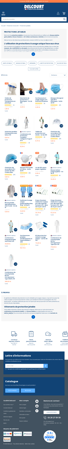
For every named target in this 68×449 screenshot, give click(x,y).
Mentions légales (7, 417)
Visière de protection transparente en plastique (10, 100)
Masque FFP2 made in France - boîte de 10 (26, 169)
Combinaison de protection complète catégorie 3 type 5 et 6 (26, 137)
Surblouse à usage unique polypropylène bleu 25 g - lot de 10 (26, 202)
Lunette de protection (46, 63)
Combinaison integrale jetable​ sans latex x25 (10, 239)
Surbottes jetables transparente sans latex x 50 (11, 133)
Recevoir (28, 390)
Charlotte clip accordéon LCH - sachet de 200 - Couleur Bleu (10, 170)
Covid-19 (17, 46)
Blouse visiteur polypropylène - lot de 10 (57, 171)
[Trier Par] (58, 75)
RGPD (4, 423)
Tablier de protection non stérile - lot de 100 (41, 133)
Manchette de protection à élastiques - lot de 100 (26, 100)
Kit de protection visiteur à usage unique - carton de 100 (41, 238)
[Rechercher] (64, 19)
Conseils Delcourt (7, 408)
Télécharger (12, 390)
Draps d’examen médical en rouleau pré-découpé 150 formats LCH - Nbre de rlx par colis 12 (57, 203)
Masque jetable (20, 63)
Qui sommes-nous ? (8, 405)
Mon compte (22, 405)
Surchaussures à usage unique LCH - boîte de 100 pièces (41, 99)
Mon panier (22, 418)
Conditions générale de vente (9, 412)
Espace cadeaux (23, 421)
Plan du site (6, 420)
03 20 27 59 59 (52, 417)
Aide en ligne (22, 408)
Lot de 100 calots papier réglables (40, 168)
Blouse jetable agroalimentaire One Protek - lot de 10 (11, 205)
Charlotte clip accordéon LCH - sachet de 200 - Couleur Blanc (56, 134)
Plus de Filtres (34, 69)
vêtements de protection (18, 298)
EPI (46, 40)
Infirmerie (33, 63)
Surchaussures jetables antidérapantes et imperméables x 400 (26, 239)
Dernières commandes (25, 411)
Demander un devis (24, 414)
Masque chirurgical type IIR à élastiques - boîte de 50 (57, 100)
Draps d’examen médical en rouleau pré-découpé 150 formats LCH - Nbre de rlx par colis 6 (41, 203)
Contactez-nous (51, 412)
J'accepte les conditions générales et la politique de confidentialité (26, 369)
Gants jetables (7, 63)
